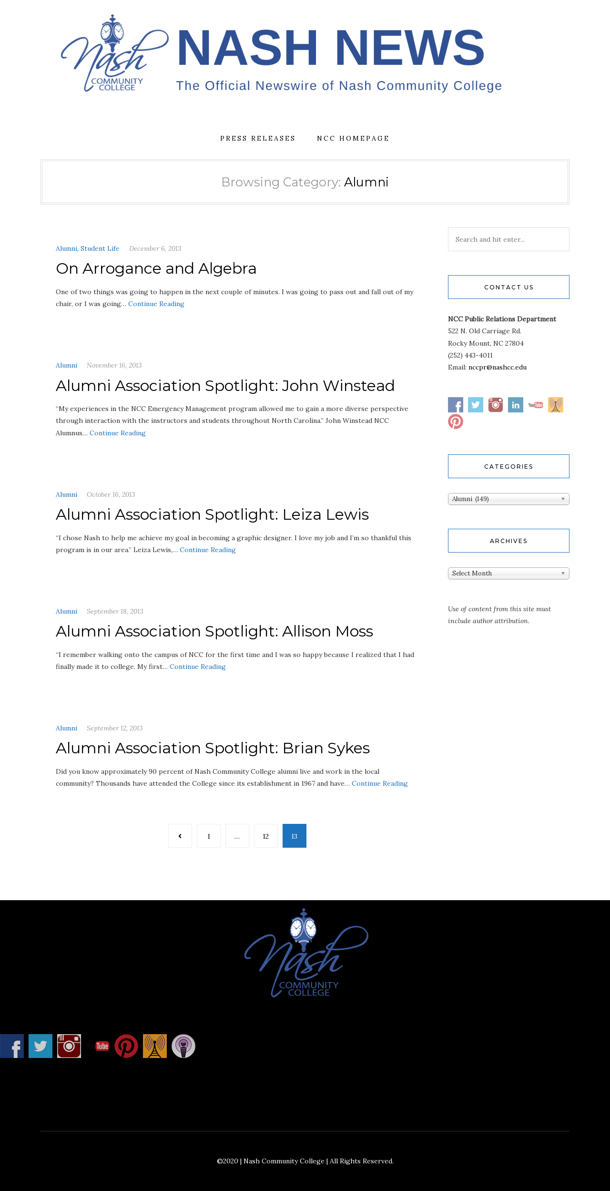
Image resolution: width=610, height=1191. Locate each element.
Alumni (66, 248)
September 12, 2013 (115, 728)
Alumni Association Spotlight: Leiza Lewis (212, 514)
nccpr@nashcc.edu (497, 367)
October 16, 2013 (111, 494)
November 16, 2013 (114, 365)
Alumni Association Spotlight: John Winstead (225, 385)
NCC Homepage (353, 138)
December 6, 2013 (155, 248)
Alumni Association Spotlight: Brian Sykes (213, 748)
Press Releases (258, 138)
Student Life (100, 248)
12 (266, 836)
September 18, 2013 (115, 611)
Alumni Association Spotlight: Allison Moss (214, 631)
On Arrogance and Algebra (156, 268)
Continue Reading (156, 303)
